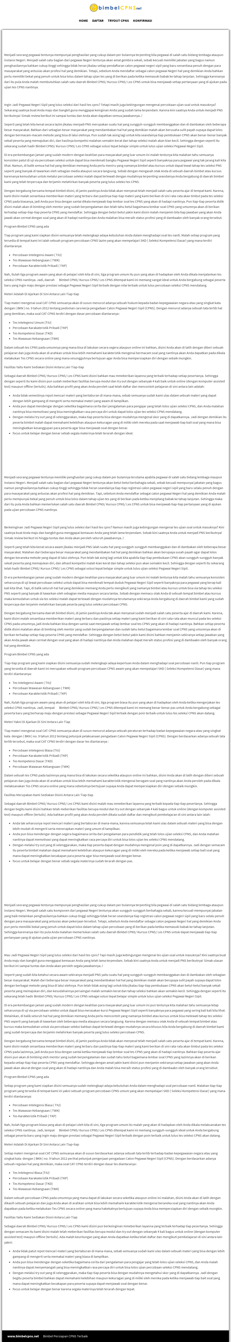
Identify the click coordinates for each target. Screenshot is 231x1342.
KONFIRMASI (142, 20)
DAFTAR (98, 20)
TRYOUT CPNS (118, 20)
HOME (83, 20)
